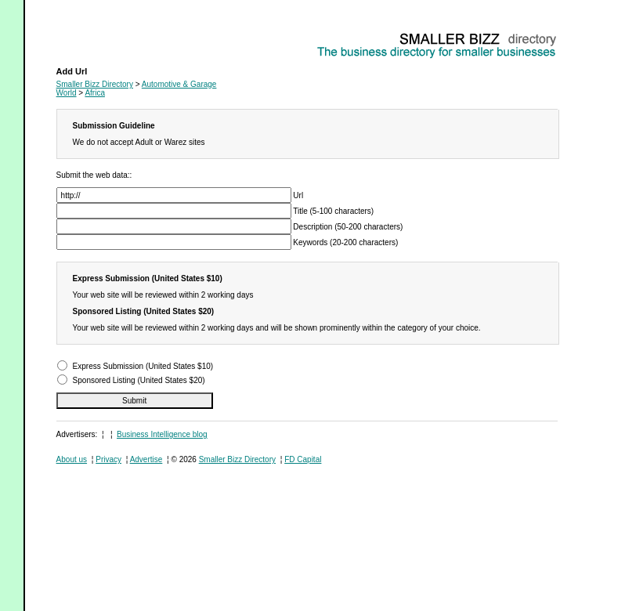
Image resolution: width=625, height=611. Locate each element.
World (66, 93)
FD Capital (302, 459)
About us (71, 459)
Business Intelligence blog (162, 434)
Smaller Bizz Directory (94, 84)
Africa (95, 93)
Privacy (108, 459)
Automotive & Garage (94, 35)
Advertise (146, 459)
